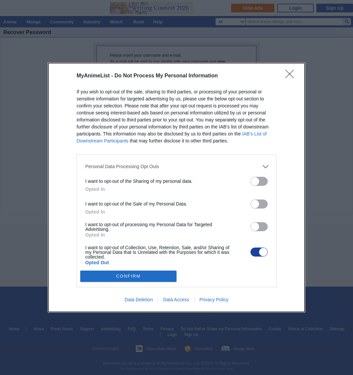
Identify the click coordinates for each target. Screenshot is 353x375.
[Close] (291, 76)
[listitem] (176, 166)
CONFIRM (128, 276)
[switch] (259, 181)
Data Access (176, 299)
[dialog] (176, 187)
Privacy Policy (213, 299)
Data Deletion (139, 299)
